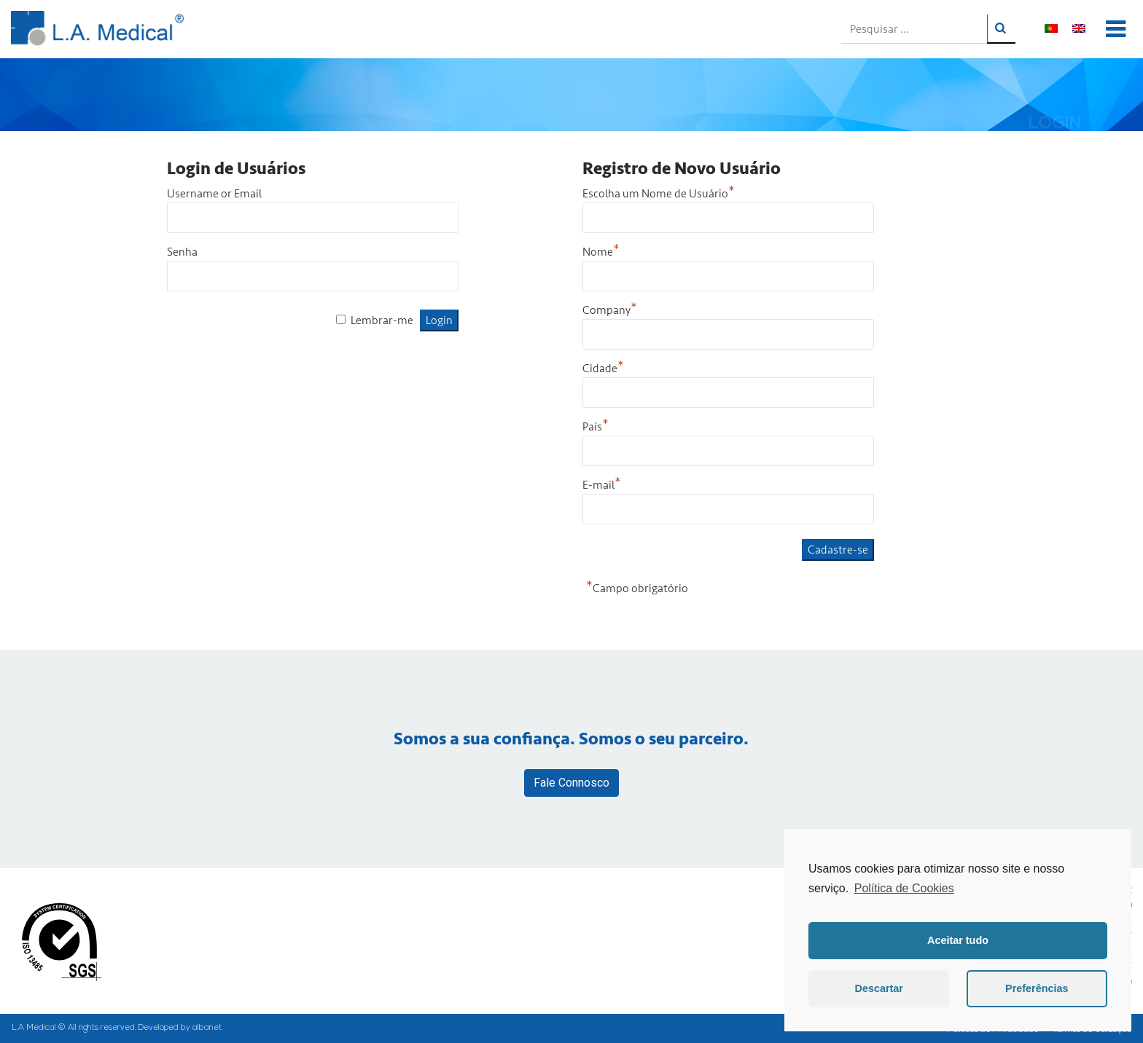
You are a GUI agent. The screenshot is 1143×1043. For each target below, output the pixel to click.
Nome (601, 252)
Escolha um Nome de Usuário (658, 193)
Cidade (603, 368)
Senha (182, 252)
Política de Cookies (904, 888)
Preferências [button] (1036, 988)
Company (609, 310)
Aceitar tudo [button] (957, 940)
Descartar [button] (879, 988)
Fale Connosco (571, 783)
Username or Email (214, 193)
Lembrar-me (382, 320)
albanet (207, 1028)
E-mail (601, 485)
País (595, 427)
